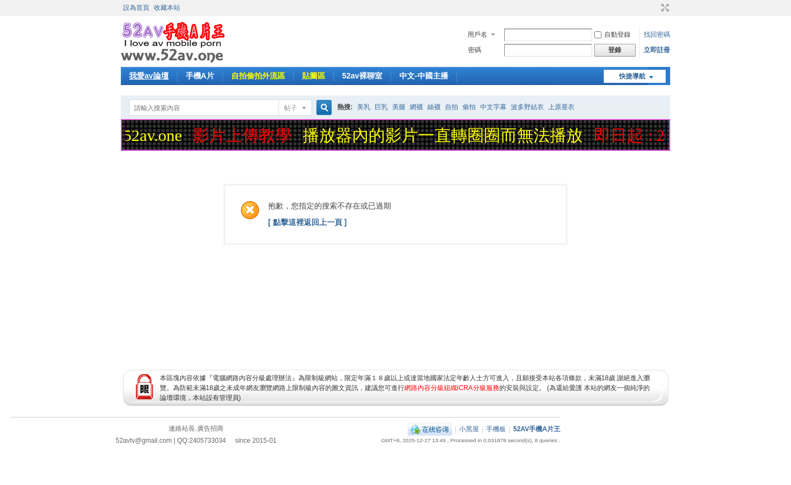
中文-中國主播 (423, 75)
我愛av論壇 (149, 75)
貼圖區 (313, 75)
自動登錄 (612, 34)
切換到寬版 (664, 8)
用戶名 (477, 34)
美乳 (363, 107)
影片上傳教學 (244, 135)
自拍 (451, 107)
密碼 (474, 50)
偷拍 (469, 107)
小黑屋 (469, 429)
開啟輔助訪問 (655, 8)
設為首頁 (136, 8)
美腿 (398, 107)
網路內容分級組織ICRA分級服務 (451, 388)
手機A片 (200, 75)
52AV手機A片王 (536, 429)
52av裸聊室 (362, 75)
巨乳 (381, 107)
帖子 (290, 108)
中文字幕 (493, 107)
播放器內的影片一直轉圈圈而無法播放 (445, 135)
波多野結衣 (527, 107)
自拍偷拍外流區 (258, 75)
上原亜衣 (561, 107)
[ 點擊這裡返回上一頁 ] (307, 222)
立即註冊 (657, 50)
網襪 (416, 107)
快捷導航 (632, 76)
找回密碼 (657, 34)
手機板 (496, 429)
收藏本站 (167, 8)
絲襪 (434, 107)
